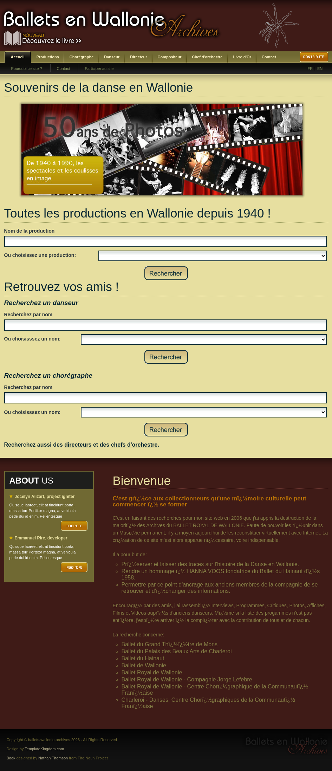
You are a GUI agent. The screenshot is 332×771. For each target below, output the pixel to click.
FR (310, 68)
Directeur (138, 57)
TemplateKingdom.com (44, 749)
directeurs (77, 445)
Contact (269, 57)
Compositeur (170, 57)
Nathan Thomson (53, 758)
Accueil (18, 57)
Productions (48, 57)
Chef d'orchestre (207, 57)
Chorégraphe (81, 57)
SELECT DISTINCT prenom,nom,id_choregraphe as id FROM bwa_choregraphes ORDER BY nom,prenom (204, 412)
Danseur (111, 57)
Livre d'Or (242, 57)
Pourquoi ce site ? (26, 68)
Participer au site (99, 68)
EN (320, 68)
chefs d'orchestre (134, 445)
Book (11, 758)
